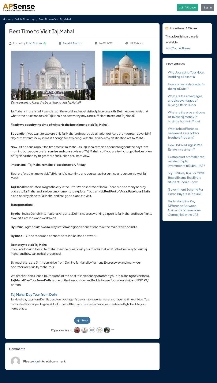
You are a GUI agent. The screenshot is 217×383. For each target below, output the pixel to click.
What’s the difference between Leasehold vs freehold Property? (183, 133)
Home (7, 19)
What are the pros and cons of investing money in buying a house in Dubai (186, 116)
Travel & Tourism (72, 43)
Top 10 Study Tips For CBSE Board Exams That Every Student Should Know (186, 177)
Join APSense (187, 7)
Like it (82, 320)
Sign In (208, 7)
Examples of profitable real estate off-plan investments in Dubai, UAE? (186, 161)
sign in (37, 361)
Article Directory (25, 19)
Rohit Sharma (34, 43)
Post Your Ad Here (177, 48)
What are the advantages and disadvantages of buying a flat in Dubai (185, 100)
